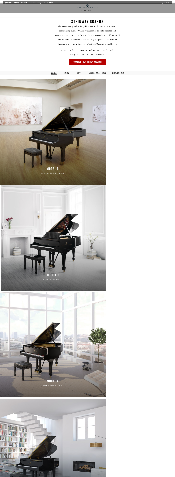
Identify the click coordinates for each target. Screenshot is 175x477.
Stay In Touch (107, 452)
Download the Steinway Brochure (87, 67)
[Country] (107, 382)
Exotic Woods (79, 80)
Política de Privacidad (41, 465)
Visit (167, 2)
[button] (62, 450)
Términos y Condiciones (62, 465)
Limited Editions (117, 80)
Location (54, 20)
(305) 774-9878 (45, 2)
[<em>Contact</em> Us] (73, 450)
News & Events (69, 20)
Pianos (102, 20)
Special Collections (97, 80)
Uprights (65, 80)
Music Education (117, 20)
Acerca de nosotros (22, 465)
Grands (54, 80)
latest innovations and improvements (78, 56)
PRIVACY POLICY (57, 398)
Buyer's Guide (88, 20)
